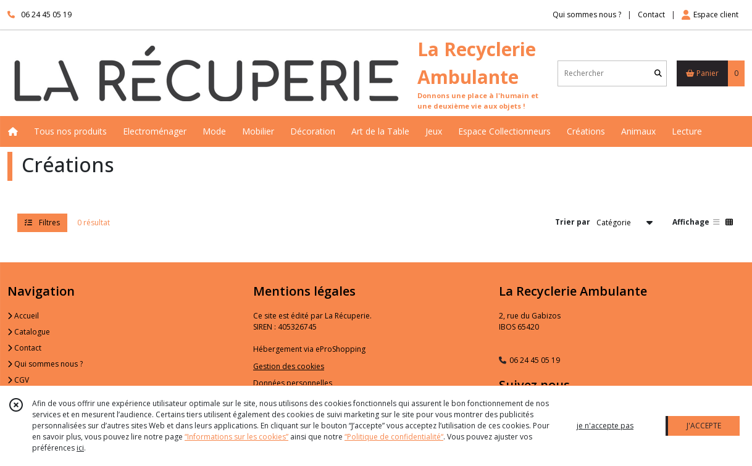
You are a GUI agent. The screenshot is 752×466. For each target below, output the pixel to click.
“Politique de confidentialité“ (394, 436)
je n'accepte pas (605, 425)
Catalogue (28, 332)
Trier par (572, 222)
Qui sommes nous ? (45, 364)
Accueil (23, 315)
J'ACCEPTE (704, 425)
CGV (18, 380)
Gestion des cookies (288, 366)
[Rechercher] (658, 73)
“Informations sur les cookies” (236, 436)
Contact (651, 14)
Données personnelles (292, 383)
